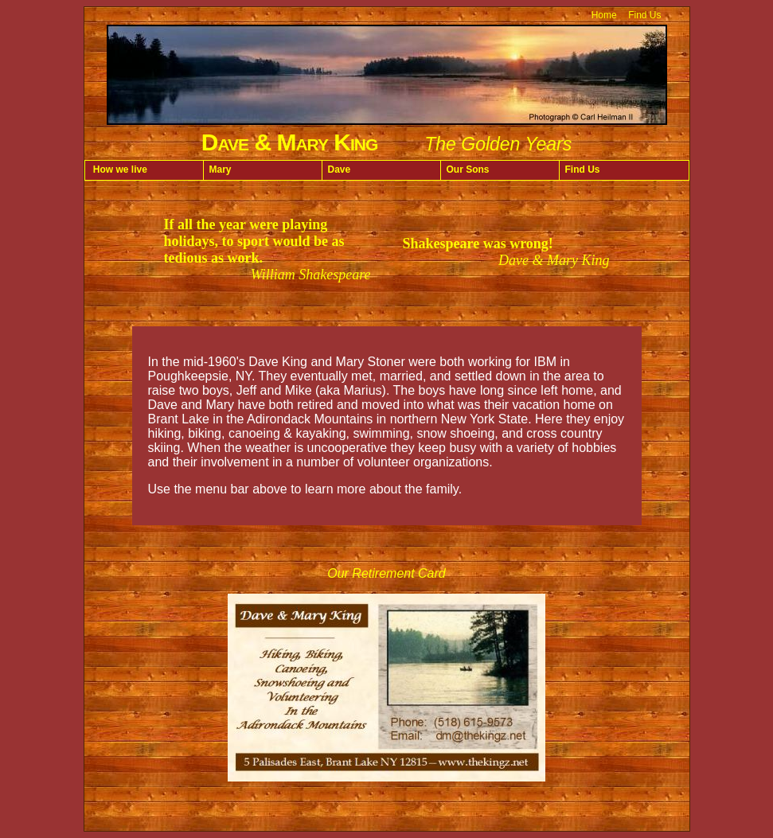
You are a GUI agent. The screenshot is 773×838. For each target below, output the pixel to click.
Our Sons (468, 169)
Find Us (644, 15)
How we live (119, 169)
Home (604, 15)
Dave (339, 169)
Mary (220, 169)
